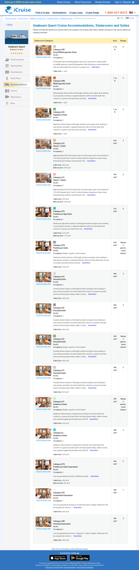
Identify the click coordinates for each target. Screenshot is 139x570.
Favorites (104, 5)
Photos (14, 91)
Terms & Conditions (70, 567)
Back (9, 24)
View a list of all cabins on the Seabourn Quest (69, 549)
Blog (13, 103)
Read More (96, 67)
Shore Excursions (83, 2)
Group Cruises (63, 2)
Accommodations (19, 84)
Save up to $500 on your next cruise (23, 2)
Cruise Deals (92, 13)
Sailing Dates (17, 66)
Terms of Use (49, 567)
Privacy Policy (58, 567)
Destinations (59, 13)
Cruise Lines (76, 13)
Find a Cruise (43, 13)
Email (132, 18)
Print (122, 18)
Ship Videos (16, 97)
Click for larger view (43, 57)
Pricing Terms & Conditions (85, 567)
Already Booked (102, 2)
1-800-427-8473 (116, 12)
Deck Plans (16, 78)
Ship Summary (17, 59)
